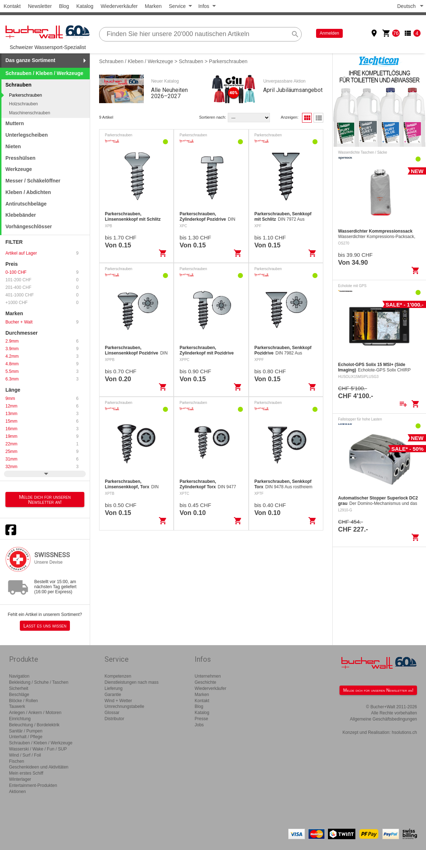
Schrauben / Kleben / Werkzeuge (44, 73)
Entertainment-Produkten (33, 785)
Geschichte (205, 682)
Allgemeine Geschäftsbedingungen (383, 719)
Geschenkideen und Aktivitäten (38, 767)
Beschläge (19, 694)
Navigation (19, 676)
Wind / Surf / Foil (25, 755)
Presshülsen (20, 158)
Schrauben (191, 61)
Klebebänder (20, 215)
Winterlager (20, 779)
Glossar (112, 712)
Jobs (199, 724)
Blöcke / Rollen (23, 700)
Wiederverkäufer (119, 6)
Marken (153, 6)
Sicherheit (18, 688)
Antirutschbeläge (25, 204)
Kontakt (12, 6)
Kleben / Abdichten (28, 192)
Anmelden (329, 33)
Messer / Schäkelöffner (33, 181)
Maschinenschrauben (29, 112)
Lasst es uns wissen (44, 626)
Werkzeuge (18, 169)
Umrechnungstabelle (124, 706)
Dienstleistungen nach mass (132, 682)
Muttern (14, 123)
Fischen (16, 761)
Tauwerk (17, 706)
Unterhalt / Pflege (26, 736)
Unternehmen (208, 676)
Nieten (13, 146)
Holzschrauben (23, 103)
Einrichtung (20, 718)
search (295, 34)
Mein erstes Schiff (26, 773)
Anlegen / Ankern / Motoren (35, 712)
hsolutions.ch (404, 732)
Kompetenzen (118, 676)
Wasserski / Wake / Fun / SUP (38, 749)
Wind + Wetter (118, 700)
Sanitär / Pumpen (26, 731)
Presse (201, 718)
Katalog (84, 6)
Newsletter (40, 6)
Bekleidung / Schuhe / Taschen (38, 682)
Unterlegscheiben (26, 135)
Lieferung (114, 688)
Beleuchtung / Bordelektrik (34, 724)
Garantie (113, 694)
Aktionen (17, 791)
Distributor (114, 718)
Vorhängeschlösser (28, 226)
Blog (64, 6)
